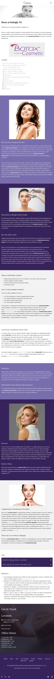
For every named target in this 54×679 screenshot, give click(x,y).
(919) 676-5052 (22, 352)
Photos (33, 658)
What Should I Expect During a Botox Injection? (17, 77)
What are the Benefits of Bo (11, 69)
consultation (5, 354)
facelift (45, 526)
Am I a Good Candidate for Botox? (13, 71)
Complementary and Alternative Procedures (16, 83)
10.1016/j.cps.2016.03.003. (29, 579)
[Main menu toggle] (51, 3)
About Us (47, 658)
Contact (31, 660)
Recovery (6, 79)
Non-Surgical (24, 658)
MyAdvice (44, 665)
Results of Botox (8, 81)
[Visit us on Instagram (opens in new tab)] (5, 676)
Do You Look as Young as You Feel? (14, 63)
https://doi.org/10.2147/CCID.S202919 (39, 585)
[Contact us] (52, 676)
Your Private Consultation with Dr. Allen (15, 73)
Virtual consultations (13, 356)
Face (17, 658)
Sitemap (38, 668)
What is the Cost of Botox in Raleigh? (14, 85)
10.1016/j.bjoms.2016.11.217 (29, 590)
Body (11, 658)
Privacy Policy (24, 668)
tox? (20, 69)
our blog (15, 530)
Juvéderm (10, 522)
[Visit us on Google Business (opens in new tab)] (9, 676)
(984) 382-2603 (5, 628)
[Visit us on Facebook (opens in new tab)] (1, 676)
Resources (23, 660)
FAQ (5, 87)
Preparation (7, 75)
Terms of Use (31, 668)
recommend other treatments (12, 309)
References (7, 89)
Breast (5, 658)
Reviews (40, 658)
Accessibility (17, 668)
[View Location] (2, 620)
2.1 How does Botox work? (13, 67)
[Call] (6, 625)
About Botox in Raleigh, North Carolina (15, 65)
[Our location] (48, 676)
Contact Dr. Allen (9, 311)
